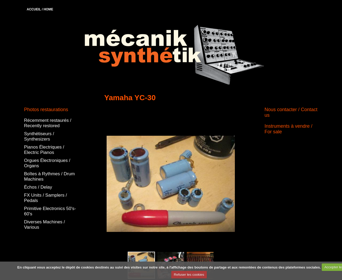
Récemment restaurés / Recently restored (47, 123)
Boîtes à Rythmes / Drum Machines (49, 176)
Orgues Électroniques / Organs (47, 163)
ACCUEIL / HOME (40, 9)
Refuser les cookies (189, 275)
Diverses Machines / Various (44, 224)
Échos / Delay (38, 187)
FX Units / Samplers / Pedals (45, 198)
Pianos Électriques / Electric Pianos (44, 150)
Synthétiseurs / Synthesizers (39, 136)
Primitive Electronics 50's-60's (50, 211)
